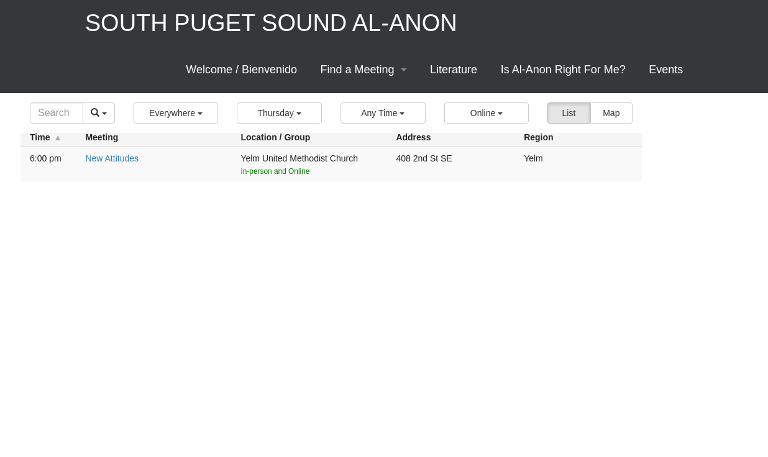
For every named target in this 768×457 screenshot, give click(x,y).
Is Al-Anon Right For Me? (563, 69)
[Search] (56, 113)
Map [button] (611, 113)
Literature (453, 69)
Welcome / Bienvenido (241, 69)
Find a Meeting (358, 69)
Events (666, 69)
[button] (176, 113)
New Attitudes (112, 158)
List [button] (569, 113)
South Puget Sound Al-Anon (271, 23)
